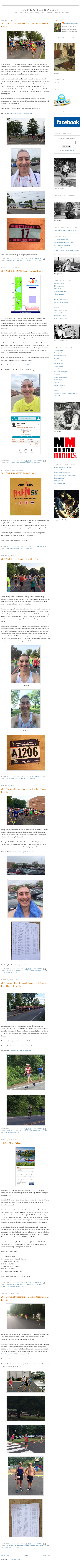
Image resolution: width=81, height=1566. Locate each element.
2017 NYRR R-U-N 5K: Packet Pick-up (18, 473)
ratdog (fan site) (58, 481)
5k (8, 463)
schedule (5, 1286)
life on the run (58, 369)
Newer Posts (5, 1555)
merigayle (57, 374)
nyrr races (14, 463)
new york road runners (61, 299)
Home (26, 1555)
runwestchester (58, 388)
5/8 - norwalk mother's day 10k (63, 242)
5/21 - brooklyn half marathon (63, 248)
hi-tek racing (57, 288)
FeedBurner (71, 150)
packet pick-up (26, 548)
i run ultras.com (58, 363)
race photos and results (37, 260)
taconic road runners (10, 1132)
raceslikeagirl (58, 380)
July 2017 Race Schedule (12, 1143)
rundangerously (41, 9)
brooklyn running (59, 283)
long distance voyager (60, 371)
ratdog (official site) (60, 483)
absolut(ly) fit (58, 353)
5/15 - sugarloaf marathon (62, 245)
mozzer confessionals (60, 377)
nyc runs (56, 307)
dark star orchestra (59, 470)
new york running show (61, 302)
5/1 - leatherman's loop (61, 240)
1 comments (36, 1282)
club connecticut (59, 286)
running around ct (59, 385)
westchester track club (60, 318)
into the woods (58, 366)
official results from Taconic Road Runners (22, 1046)
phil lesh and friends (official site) (64, 475)
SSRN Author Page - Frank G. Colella (65, 230)
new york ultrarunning (60, 305)
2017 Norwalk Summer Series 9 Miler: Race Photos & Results (24, 25)
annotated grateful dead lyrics (63, 467)
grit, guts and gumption (61, 361)
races (39, 1285)
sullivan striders (58, 313)
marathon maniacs (59, 297)
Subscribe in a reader (60, 83)
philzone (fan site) (59, 478)
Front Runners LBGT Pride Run (11, 1354)
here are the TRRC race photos (20, 1050)
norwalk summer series (16, 260)
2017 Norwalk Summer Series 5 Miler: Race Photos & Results (24, 1298)
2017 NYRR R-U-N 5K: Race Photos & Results (22, 271)
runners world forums (60, 310)
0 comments (36, 258)
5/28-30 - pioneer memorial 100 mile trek (66, 250)
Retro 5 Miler (13, 1349)
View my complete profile (64, 37)
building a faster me (60, 355)
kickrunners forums (60, 291)
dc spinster (57, 358)
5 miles (10, 1546)
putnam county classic (16, 1131)
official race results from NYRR (19, 365)
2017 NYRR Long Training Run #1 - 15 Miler (21, 559)
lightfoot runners (15, 971)
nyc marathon (13, 778)
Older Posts (46, 1555)
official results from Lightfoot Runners (21, 113)
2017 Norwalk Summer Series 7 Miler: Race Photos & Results (24, 790)
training (32, 778)
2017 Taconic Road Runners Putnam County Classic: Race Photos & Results (24, 984)
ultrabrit (56, 390)
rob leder (56, 382)
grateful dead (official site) (62, 472)
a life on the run (58, 350)
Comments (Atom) (15, 1559)
